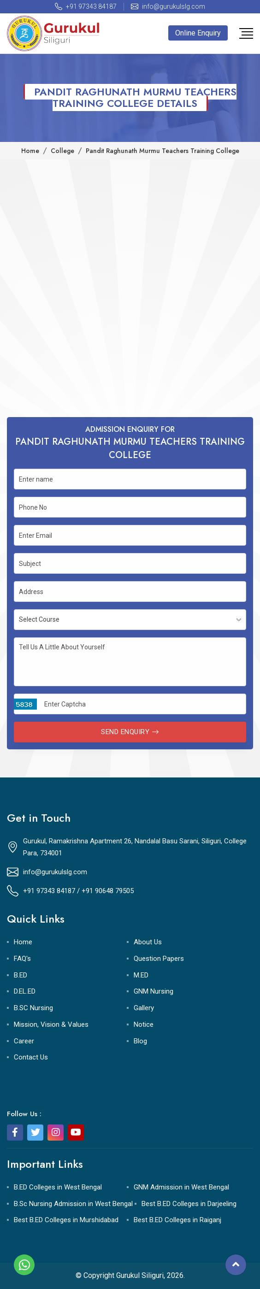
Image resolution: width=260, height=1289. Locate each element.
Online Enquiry (198, 33)
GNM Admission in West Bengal (181, 1187)
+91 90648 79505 (108, 891)
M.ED (141, 975)
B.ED (20, 975)
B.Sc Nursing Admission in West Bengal (73, 1204)
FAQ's (22, 958)
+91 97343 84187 (49, 891)
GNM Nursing (153, 991)
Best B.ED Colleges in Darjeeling (189, 1204)
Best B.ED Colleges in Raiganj (177, 1220)
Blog (140, 1041)
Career (24, 1041)
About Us (148, 942)
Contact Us (31, 1057)
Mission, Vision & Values (51, 1024)
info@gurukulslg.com (55, 872)
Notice (144, 1024)
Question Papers (159, 958)
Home (23, 942)
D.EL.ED (24, 991)
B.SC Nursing (33, 1008)
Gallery (144, 1008)
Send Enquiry (130, 732)
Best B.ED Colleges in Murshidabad (66, 1220)
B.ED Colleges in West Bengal (58, 1187)
